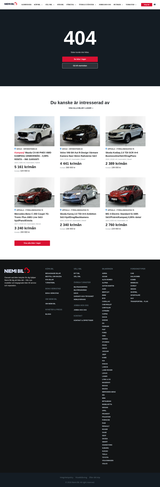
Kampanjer (26, 4)
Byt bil (77, 273)
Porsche (106, 420)
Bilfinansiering (80, 287)
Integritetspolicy (66, 477)
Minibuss (134, 283)
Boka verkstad (52, 293)
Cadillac (106, 301)
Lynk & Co (106, 379)
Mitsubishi (106, 401)
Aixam (104, 276)
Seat (104, 435)
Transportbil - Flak (139, 301)
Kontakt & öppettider (83, 320)
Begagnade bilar (53, 273)
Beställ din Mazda (53, 276)
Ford (104, 333)
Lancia (105, 367)
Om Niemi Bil (50, 304)
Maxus (105, 386)
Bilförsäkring (80, 290)
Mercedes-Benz (109, 392)
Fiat (103, 329)
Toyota (105, 457)
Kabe (104, 357)
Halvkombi (135, 276)
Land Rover (107, 370)
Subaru (105, 448)
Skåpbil (134, 292)
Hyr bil (60, 4)
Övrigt (134, 286)
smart (105, 442)
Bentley (105, 292)
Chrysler (106, 308)
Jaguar (105, 351)
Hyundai (105, 342)
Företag (71, 5)
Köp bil (38, 5)
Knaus (105, 364)
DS (103, 323)
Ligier (104, 376)
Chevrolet (107, 304)
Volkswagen (107, 460)
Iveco (104, 348)
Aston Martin (108, 286)
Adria (104, 273)
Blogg (48, 314)
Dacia (104, 317)
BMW (104, 295)
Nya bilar (49, 279)
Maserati (106, 382)
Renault (105, 426)
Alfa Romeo (107, 279)
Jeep (104, 354)
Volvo (104, 463)
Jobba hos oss (105, 4)
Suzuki (105, 451)
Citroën (105, 311)
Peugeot (106, 414)
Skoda (105, 439)
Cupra (105, 314)
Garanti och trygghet (84, 296)
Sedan (133, 289)
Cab (132, 273)
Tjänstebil (50, 283)
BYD (103, 298)
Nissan (105, 407)
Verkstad (131, 5)
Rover (105, 429)
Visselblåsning (81, 477)
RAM (104, 423)
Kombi (133, 279)
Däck (76, 293)
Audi (104, 289)
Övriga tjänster (87, 5)
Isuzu (104, 345)
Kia (103, 361)
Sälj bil (50, 5)
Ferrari (105, 326)
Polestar (106, 417)
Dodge (105, 320)
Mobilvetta (107, 404)
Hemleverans (80, 299)
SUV (132, 298)
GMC (104, 336)
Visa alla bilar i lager (80, 108)
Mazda (105, 389)
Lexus (104, 373)
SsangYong (107, 445)
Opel (104, 410)
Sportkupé (135, 295)
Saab (104, 432)
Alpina (105, 283)
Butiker (118, 5)
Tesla (104, 454)
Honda (105, 339)
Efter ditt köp (94, 477)
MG (103, 395)
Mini (103, 398)
